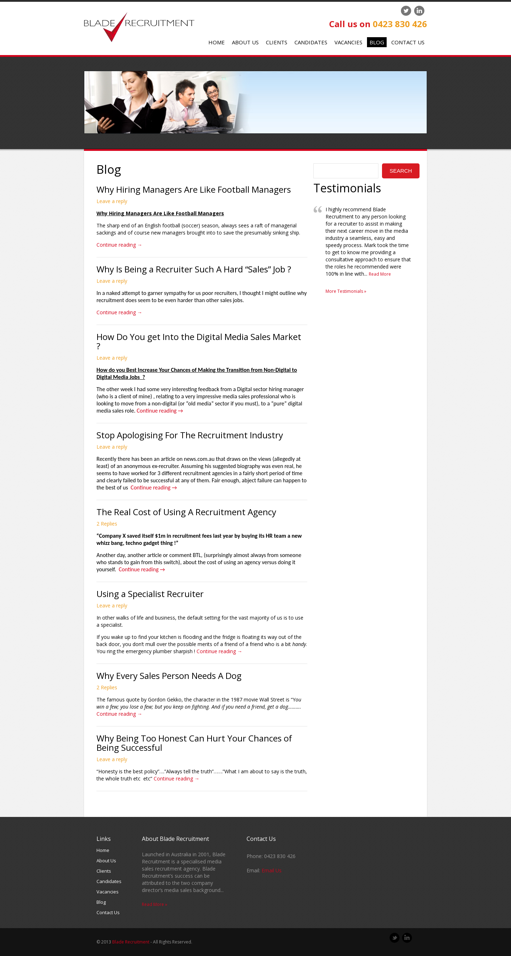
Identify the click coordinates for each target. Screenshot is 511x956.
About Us (245, 42)
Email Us (272, 870)
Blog (376, 42)
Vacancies (348, 42)
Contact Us (408, 42)
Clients (276, 42)
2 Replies (106, 523)
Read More (380, 274)
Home (216, 42)
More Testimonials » (346, 291)
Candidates (310, 42)
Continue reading (119, 244)
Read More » (154, 904)
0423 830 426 (400, 24)
